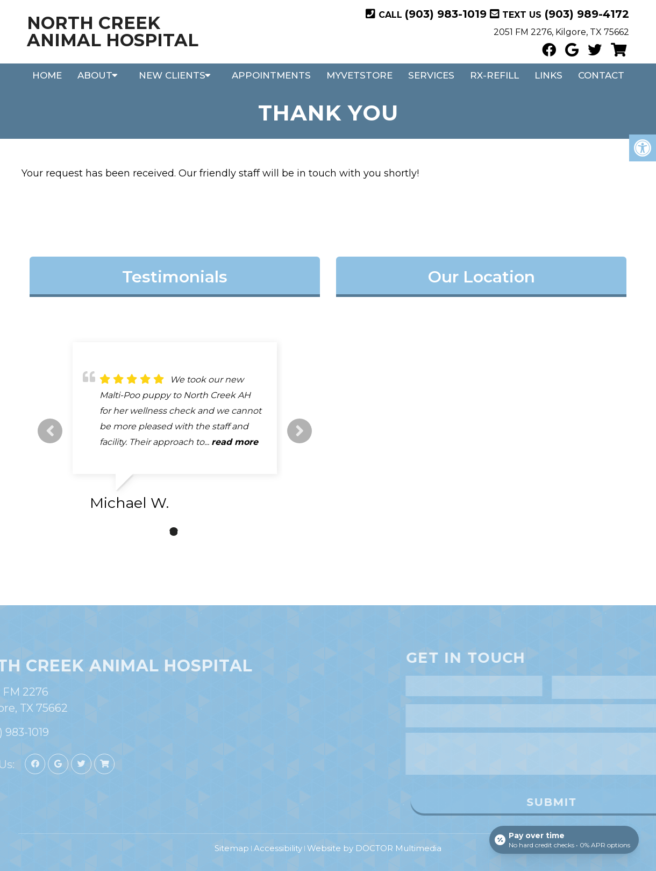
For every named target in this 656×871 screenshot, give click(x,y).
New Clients (172, 75)
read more (234, 442)
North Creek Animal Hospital (112, 32)
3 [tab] (190, 531)
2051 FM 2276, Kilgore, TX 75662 (561, 32)
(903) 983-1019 (446, 14)
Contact (601, 75)
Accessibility (278, 848)
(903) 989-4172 (585, 14)
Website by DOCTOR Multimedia (374, 848)
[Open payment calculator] (564, 840)
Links (548, 75)
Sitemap (232, 848)
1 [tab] (157, 531)
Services (431, 75)
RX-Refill (494, 75)
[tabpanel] (174, 431)
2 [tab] (173, 531)
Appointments (271, 75)
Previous (50, 431)
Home (47, 75)
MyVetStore (359, 75)
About (94, 75)
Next (299, 431)
